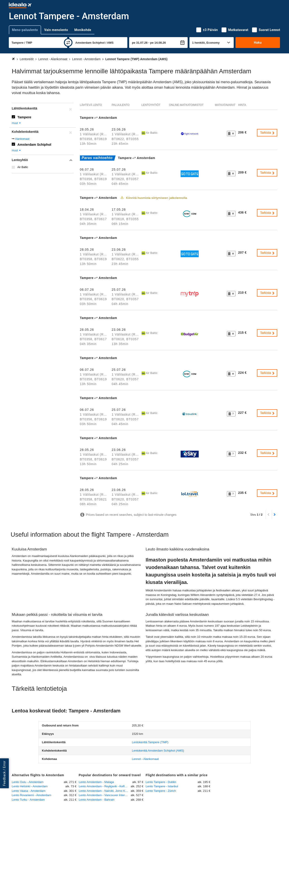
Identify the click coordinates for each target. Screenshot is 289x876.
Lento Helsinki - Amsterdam (30, 786)
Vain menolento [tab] (56, 30)
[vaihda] (68, 42)
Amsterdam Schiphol (34, 144)
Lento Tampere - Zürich (161, 791)
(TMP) (150, 742)
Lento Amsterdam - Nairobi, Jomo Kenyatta (105, 791)
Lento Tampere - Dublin (161, 782)
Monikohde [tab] (82, 30)
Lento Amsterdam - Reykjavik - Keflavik (104, 786)
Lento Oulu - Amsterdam (28, 782)
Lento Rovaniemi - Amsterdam (31, 795)
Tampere (24, 117)
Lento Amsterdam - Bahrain (96, 799)
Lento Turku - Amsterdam (28, 799)
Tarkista (267, 132)
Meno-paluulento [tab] (25, 30)
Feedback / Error (4, 773)
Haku (258, 42)
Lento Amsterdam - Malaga (96, 782)
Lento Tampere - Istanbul (162, 786)
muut (16, 123)
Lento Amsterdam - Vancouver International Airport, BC (105, 795)
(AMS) (158, 750)
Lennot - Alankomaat (145, 759)
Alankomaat (22, 138)
